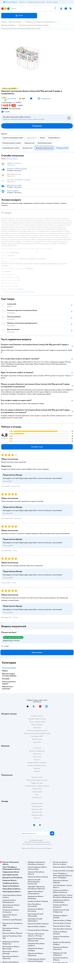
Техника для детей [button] (9, 668)
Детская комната (15, 22)
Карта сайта (37, 742)
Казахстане (40, 848)
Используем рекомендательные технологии (37, 844)
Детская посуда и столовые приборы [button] (9, 675)
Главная (4, 22)
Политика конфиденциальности (37, 730)
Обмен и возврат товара (37, 722)
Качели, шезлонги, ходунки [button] (9, 683)
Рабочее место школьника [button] (7, 688)
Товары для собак (37, 809)
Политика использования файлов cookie (37, 733)
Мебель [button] (5, 671)
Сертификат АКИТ (37, 736)
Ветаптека (37, 818)
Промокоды (37, 727)
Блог (37, 794)
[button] (19, 15)
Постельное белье (8, 25)
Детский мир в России (29, 848)
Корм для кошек (37, 806)
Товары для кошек (37, 803)
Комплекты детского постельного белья (33, 25)
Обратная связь (37, 739)
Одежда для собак (37, 815)
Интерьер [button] (5, 679)
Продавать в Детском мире (37, 719)
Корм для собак (37, 812)
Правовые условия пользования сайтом (37, 842)
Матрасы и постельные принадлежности (40, 22)
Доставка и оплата (37, 716)
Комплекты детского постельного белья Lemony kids (20, 28)
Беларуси (49, 848)
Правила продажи (37, 725)
